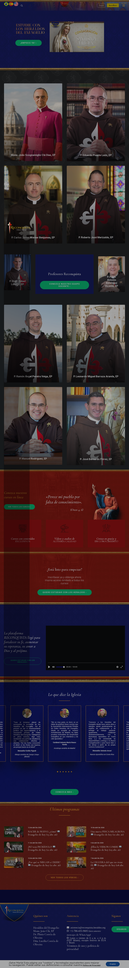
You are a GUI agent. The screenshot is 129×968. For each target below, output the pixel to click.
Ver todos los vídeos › (64, 891)
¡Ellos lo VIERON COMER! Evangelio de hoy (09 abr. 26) (106, 862)
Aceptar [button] (113, 964)
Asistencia (73, 916)
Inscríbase (113, 12)
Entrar (101, 12)
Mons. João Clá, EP (43, 931)
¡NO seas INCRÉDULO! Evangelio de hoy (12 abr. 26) (42, 862)
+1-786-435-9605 (78, 931)
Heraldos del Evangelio (46, 928)
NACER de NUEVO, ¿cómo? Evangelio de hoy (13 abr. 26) (44, 846)
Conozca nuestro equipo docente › (65, 298)
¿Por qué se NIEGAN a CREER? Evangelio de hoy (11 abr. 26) (44, 877)
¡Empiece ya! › (29, 56)
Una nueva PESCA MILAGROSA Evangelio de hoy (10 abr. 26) (107, 846)
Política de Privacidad (91, 965)
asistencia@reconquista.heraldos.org (87, 927)
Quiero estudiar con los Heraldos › (65, 605)
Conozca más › (65, 805)
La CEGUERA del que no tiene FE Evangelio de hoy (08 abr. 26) (107, 878)
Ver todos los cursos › (19, 520)
